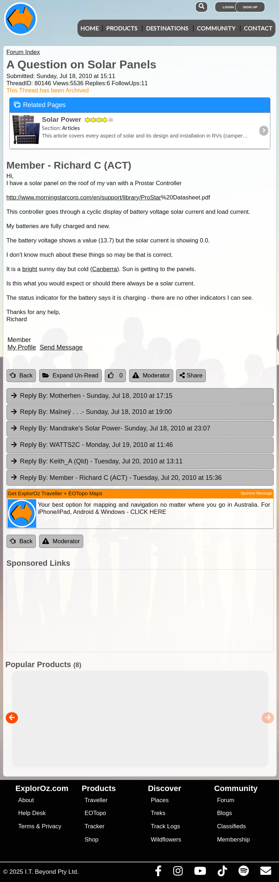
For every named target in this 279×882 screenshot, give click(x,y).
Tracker (95, 826)
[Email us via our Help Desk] (265, 872)
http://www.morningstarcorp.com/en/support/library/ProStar (83, 197)
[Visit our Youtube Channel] (200, 872)
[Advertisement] (138, 610)
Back (21, 375)
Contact (258, 28)
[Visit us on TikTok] (222, 872)
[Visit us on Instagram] (177, 872)
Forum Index (23, 52)
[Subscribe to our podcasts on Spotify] (243, 872)
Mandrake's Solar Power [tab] (110, 428)
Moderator (151, 375)
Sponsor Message (257, 493)
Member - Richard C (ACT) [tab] (116, 478)
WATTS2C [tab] (91, 445)
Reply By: (34, 395)
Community (216, 28)
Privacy (51, 826)
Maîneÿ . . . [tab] (91, 412)
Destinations (167, 28)
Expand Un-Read (70, 375)
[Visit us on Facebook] (158, 872)
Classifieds (231, 826)
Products (121, 28)
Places (160, 800)
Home (89, 28)
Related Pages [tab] (40, 104)
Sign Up (250, 7)
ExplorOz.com (41, 788)
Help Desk (32, 813)
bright (29, 269)
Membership (233, 839)
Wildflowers (166, 839)
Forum (225, 800)
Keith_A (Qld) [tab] (96, 461)
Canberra (104, 269)
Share (191, 375)
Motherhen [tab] (91, 396)
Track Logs (165, 826)
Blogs (224, 813)
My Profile (22, 347)
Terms (26, 826)
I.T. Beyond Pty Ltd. (52, 871)
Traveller (96, 800)
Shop (92, 839)
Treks (158, 813)
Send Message (61, 347)
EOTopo (95, 813)
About (26, 800)
